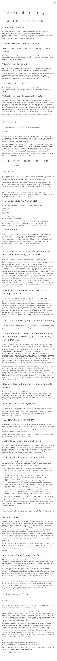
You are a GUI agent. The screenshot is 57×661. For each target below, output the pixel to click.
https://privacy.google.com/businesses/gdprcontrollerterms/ (19, 642)
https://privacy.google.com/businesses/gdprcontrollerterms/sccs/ (21, 644)
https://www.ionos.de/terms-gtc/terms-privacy (15, 141)
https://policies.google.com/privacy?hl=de (22, 649)
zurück (54, 2)
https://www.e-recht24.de (14, 652)
